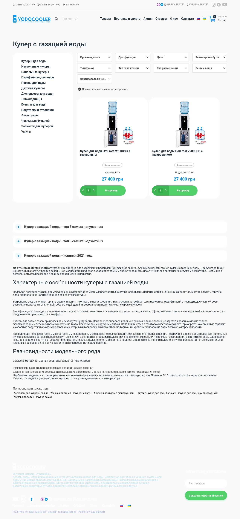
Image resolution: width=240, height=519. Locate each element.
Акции (147, 18)
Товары (105, 18)
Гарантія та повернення (61, 512)
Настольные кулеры (35, 66)
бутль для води (24, 397)
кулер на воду (82, 393)
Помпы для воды (33, 83)
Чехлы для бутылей (35, 121)
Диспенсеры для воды (37, 93)
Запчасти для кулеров (37, 126)
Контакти (187, 18)
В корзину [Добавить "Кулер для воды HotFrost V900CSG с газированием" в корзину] (158, 190)
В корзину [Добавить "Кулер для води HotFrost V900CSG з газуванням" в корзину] (109, 190)
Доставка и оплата (127, 18)
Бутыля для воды (33, 104)
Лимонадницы (31, 99)
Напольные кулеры (35, 72)
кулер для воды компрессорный (198, 393)
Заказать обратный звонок (206, 495)
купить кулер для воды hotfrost (157, 393)
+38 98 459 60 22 (175, 4)
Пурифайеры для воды (37, 77)
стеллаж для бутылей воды (31, 393)
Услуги (26, 131)
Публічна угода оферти (91, 512)
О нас (174, 18)
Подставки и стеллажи (37, 110)
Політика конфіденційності (29, 512)
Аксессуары (30, 115)
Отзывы (161, 18)
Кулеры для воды (33, 61)
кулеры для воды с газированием (114, 393)
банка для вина (61, 393)
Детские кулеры (33, 88)
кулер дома (44, 397)
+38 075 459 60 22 (198, 4)
